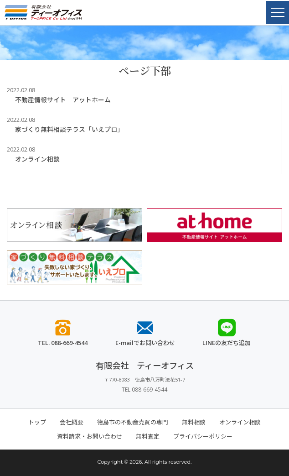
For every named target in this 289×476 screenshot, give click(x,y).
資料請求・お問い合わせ (89, 436)
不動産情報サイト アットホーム (63, 99)
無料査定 (148, 436)
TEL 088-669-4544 (144, 389)
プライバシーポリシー (202, 436)
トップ (37, 422)
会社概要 (71, 422)
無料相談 (194, 422)
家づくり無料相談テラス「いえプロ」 (69, 129)
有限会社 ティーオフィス (145, 365)
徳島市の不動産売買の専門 (132, 422)
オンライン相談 (37, 159)
